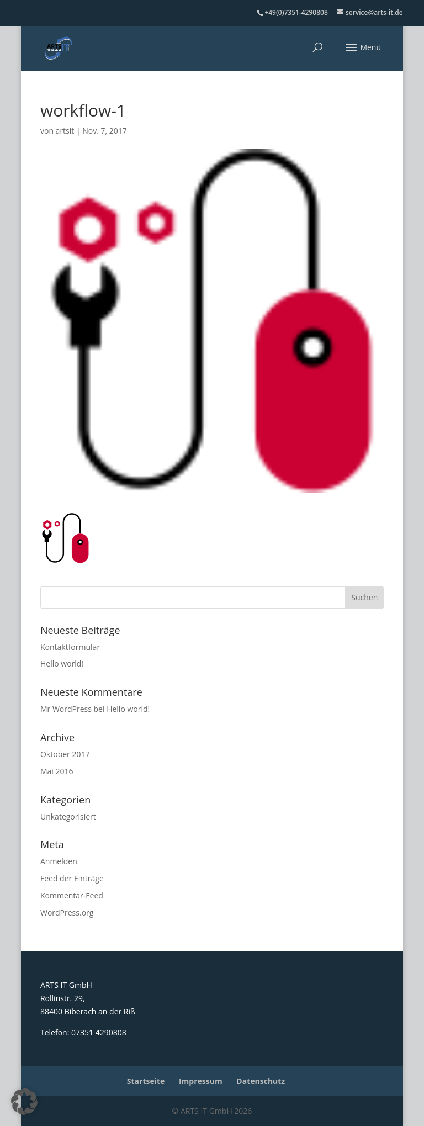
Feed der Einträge (72, 878)
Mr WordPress (66, 709)
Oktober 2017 (64, 754)
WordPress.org (66, 912)
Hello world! (61, 663)
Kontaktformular (70, 647)
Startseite (146, 1081)
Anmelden (58, 861)
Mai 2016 (56, 771)
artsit (65, 130)
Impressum (200, 1081)
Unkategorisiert (68, 816)
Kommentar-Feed (71, 895)
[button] (24, 1101)
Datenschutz (260, 1081)
